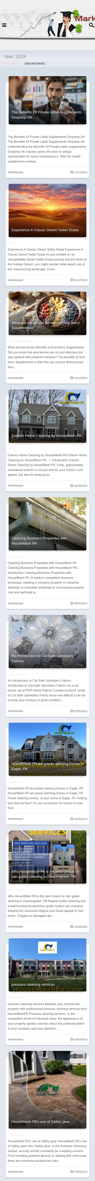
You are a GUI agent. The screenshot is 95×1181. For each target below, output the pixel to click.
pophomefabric (18, 674)
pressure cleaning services (33, 984)
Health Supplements (21, 341)
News (12, 130)
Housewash (16, 556)
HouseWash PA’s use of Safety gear (41, 1122)
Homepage (11, 63)
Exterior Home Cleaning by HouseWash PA (46, 436)
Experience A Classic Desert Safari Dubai (45, 230)
